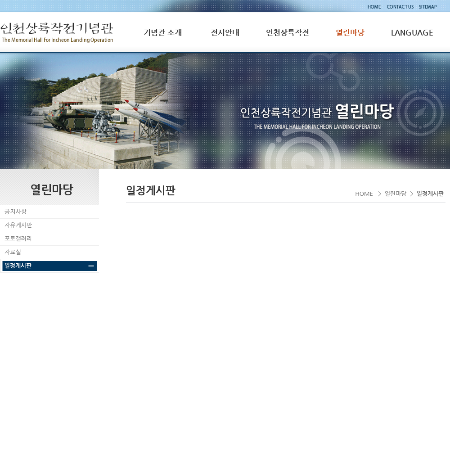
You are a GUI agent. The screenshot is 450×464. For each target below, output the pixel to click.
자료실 (12, 252)
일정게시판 (18, 266)
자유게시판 (18, 225)
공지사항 (15, 212)
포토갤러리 (18, 239)
